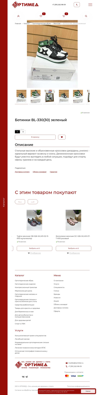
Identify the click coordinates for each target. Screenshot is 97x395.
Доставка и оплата (22, 172)
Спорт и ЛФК (20, 324)
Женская (56, 23)
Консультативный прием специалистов (30, 336)
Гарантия (53, 172)
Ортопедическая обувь (41, 23)
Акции (56, 301)
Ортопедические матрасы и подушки (26, 295)
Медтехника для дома (23, 291)
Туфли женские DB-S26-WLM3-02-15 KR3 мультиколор (32, 237)
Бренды (57, 294)
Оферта (57, 311)
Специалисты (59, 287)
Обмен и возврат (39, 172)
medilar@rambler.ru (75, 363)
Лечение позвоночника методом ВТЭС (30, 348)
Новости (57, 298)
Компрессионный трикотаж (26, 287)
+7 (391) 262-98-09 (59, 5)
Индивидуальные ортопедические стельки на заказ (32, 343)
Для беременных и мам (24, 312)
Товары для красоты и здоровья (27, 308)
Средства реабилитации (24, 305)
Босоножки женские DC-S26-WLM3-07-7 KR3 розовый (73, 237)
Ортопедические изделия (25, 284)
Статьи (56, 291)
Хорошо (88, 391)
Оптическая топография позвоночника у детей (31, 352)
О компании (58, 281)
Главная (18, 23)
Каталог (27, 23)
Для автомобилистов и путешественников (24, 316)
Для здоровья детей (23, 320)
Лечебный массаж (22, 339)
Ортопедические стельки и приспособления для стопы (26, 300)
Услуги (56, 284)
